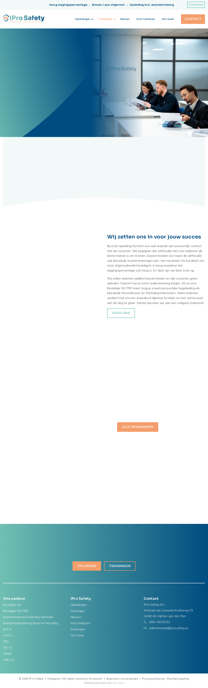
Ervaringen (196, 4)
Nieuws (125, 19)
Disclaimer (95, 678)
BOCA (7, 629)
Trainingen (107, 19)
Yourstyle (118, 682)
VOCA (7, 635)
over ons (121, 313)
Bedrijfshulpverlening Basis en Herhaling (31, 623)
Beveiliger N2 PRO (15, 611)
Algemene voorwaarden (122, 678)
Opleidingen (84, 19)
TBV (6, 641)
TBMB (7, 654)
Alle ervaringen (137, 427)
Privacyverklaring (153, 678)
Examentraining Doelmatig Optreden (28, 617)
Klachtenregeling (178, 678)
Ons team (168, 19)
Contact (193, 19)
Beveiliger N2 (12, 605)
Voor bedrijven (145, 19)
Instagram (54, 678)
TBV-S (7, 647)
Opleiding (86, 566)
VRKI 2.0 (9, 660)
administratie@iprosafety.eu (168, 628)
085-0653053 (159, 622)
